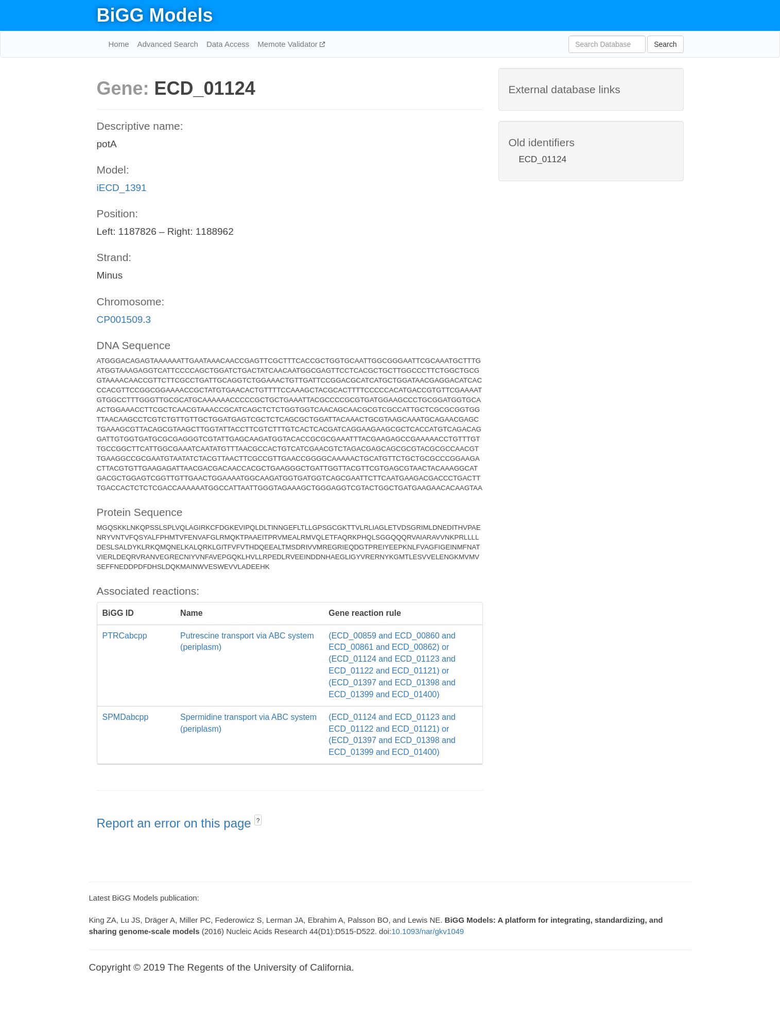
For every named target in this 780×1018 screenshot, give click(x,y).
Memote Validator (288, 44)
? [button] (258, 820)
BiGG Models (155, 15)
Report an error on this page (176, 823)
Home (119, 44)
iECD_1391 (122, 187)
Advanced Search (167, 44)
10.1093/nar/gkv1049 (427, 931)
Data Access (227, 44)
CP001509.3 (124, 319)
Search (665, 44)
